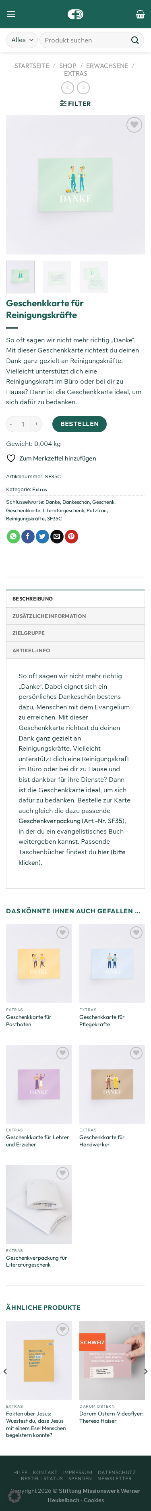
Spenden (80, 1478)
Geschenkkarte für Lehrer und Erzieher (37, 1141)
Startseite (31, 66)
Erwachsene (107, 66)
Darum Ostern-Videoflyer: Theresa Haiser (111, 1417)
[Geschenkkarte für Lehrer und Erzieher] (39, 1084)
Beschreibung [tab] (32, 598)
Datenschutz (117, 1472)
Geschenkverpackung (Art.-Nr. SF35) (71, 821)
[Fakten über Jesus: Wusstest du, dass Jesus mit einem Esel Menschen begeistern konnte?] (39, 1360)
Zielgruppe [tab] (28, 633)
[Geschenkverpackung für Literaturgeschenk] (39, 1204)
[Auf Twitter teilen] (42, 536)
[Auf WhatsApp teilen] (13, 536)
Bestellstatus (42, 1478)
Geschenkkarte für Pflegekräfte (102, 1021)
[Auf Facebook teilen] (28, 536)
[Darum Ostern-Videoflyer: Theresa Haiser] (112, 1360)
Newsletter (114, 1478)
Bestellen (79, 424)
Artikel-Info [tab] (31, 650)
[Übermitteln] (135, 40)
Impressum (78, 1472)
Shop (68, 66)
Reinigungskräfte (25, 518)
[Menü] (11, 14)
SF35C (54, 518)
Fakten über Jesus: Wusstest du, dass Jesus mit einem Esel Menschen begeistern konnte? (36, 1424)
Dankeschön (76, 502)
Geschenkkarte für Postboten (29, 1021)
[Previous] (6, 1387)
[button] (14, 1496)
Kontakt (45, 1472)
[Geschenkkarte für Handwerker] (112, 1084)
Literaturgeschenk (63, 510)
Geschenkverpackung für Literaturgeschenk (36, 1261)
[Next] (145, 1387)
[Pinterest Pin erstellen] (71, 536)
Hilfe (20, 1472)
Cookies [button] (94, 1500)
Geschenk (103, 502)
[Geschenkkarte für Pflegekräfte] (112, 963)
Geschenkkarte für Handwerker (102, 1141)
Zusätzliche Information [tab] (49, 616)
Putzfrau (97, 510)
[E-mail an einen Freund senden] (57, 536)
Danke (53, 502)
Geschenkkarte (23, 510)
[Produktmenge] (23, 424)
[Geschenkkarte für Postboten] (39, 963)
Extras (75, 73)
